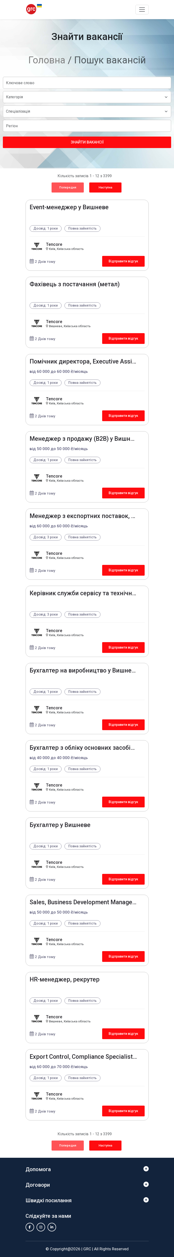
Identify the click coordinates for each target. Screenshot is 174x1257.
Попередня (67, 187)
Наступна (105, 187)
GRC (87, 1248)
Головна (46, 60)
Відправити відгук (123, 261)
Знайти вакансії (87, 142)
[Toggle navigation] (142, 9)
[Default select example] (87, 97)
